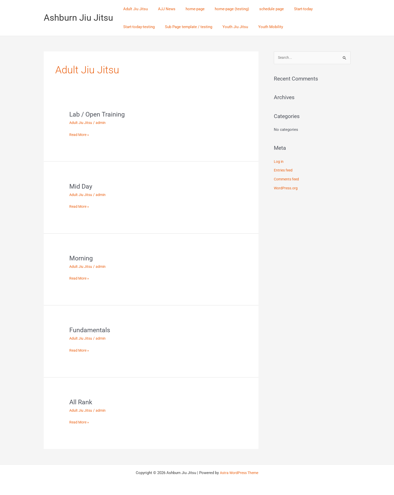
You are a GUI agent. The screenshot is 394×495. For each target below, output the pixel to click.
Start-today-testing (322, 9)
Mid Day (81, 186)
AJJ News (163, 9)
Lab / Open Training (98, 114)
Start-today (289, 9)
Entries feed (284, 170)
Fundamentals (90, 330)
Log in (279, 161)
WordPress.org (286, 187)
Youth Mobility (222, 27)
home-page (188, 9)
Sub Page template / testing (145, 27)
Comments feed (287, 179)
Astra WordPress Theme (239, 472)
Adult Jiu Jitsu (134, 9)
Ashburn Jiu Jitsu (78, 18)
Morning (81, 258)
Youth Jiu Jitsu (189, 27)
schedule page (260, 9)
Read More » (80, 134)
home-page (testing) (223, 9)
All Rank (81, 402)
